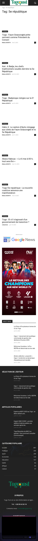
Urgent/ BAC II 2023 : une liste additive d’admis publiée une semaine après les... (23, 423)
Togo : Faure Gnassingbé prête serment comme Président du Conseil (16, 37)
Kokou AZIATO (6, 42)
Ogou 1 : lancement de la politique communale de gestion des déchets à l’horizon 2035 (24, 338)
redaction (5, 224)
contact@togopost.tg (25, 508)
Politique (5, 31)
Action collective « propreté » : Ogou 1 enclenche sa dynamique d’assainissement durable (24, 358)
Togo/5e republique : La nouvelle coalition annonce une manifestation (17, 190)
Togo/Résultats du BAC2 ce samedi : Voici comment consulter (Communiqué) (24, 433)
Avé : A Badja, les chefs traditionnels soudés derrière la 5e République (18, 69)
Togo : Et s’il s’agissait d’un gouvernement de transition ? (15, 220)
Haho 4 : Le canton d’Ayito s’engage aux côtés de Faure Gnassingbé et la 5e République (19, 129)
